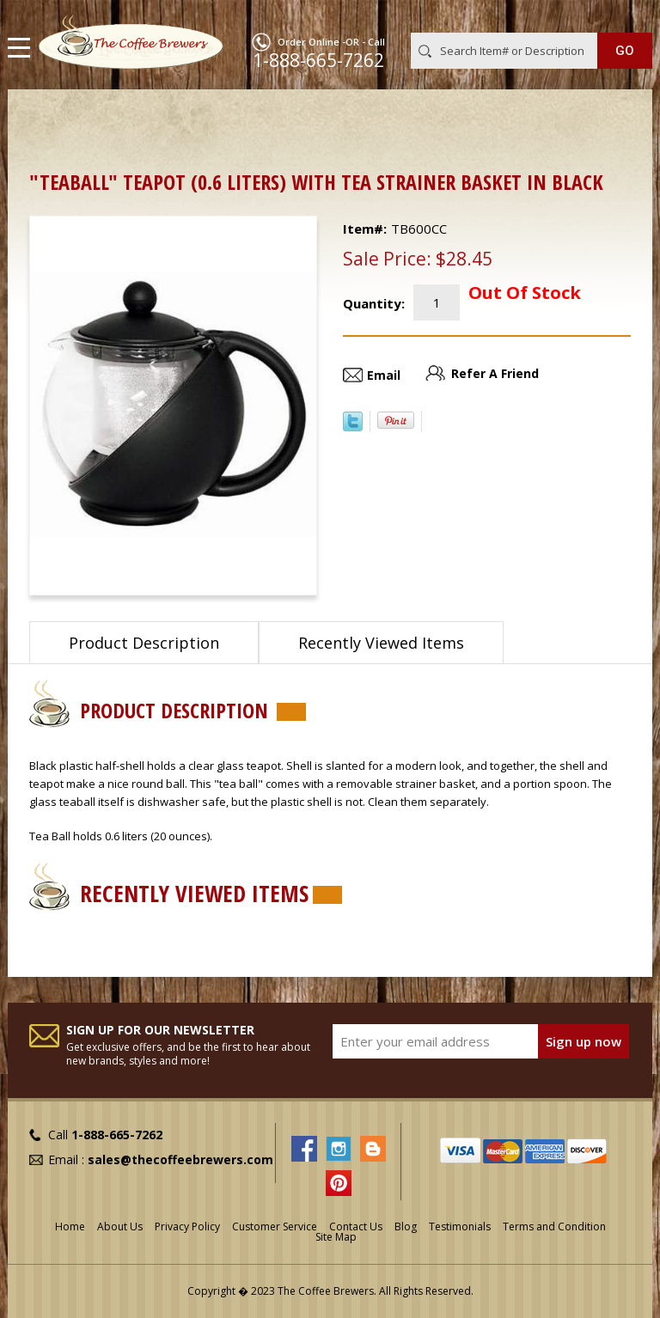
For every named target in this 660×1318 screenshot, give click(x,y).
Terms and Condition (554, 1226)
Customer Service (274, 1226)
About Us (120, 1226)
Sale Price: (387, 258)
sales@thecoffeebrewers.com (180, 1159)
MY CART (627, 16)
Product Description (144, 642)
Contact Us (355, 1226)
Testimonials (460, 1226)
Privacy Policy (187, 1226)
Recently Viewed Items (381, 642)
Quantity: (374, 303)
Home (46, 116)
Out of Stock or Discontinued (255, 116)
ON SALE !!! (119, 116)
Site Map (336, 1237)
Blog (405, 1226)
